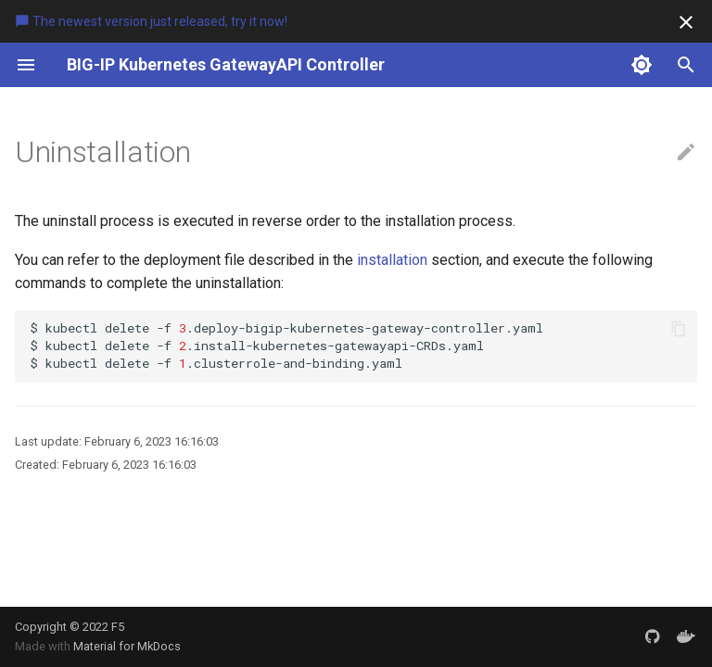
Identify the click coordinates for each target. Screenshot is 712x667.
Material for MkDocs (127, 646)
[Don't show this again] (686, 22)
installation (392, 260)
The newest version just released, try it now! (151, 21)
